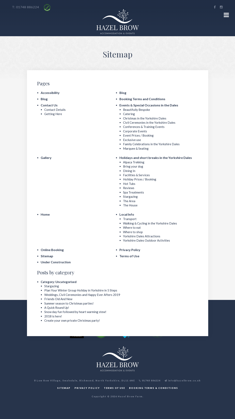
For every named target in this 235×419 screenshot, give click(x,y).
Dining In (129, 171)
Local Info (126, 214)
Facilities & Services (136, 175)
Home (45, 214)
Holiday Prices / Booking (139, 179)
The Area (129, 201)
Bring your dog (133, 166)
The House (130, 205)
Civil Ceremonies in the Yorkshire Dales (149, 122)
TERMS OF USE (114, 388)
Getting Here (53, 114)
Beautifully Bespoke (136, 109)
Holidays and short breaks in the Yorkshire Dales (155, 158)
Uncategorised (66, 282)
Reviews (128, 188)
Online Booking (52, 250)
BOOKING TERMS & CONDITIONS (153, 388)
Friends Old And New (58, 299)
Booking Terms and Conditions (142, 99)
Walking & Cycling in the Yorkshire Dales (150, 223)
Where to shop (133, 232)
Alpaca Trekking (133, 162)
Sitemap (47, 256)
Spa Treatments (133, 192)
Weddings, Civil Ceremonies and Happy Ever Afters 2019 (82, 294)
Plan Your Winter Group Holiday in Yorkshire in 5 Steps (80, 290)
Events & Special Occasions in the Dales (148, 105)
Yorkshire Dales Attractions (141, 236)
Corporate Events (135, 131)
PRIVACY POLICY (87, 388)
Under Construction (56, 262)
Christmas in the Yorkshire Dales (144, 118)
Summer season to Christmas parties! (69, 303)
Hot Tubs (129, 183)
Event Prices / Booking (138, 135)
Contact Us (49, 105)
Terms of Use (129, 256)
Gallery (46, 158)
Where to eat (132, 227)
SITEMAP (63, 388)
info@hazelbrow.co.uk (183, 380)
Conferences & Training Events (144, 127)
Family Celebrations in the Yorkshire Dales (151, 144)
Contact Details (55, 109)
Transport (130, 219)
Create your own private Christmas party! (72, 320)
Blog (122, 93)
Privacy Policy (129, 250)
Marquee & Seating (136, 148)
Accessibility (50, 93)
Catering (129, 114)
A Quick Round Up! (56, 307)
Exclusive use (132, 140)
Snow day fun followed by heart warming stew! (75, 312)
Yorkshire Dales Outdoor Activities (146, 240)
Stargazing (130, 196)
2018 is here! (53, 316)
